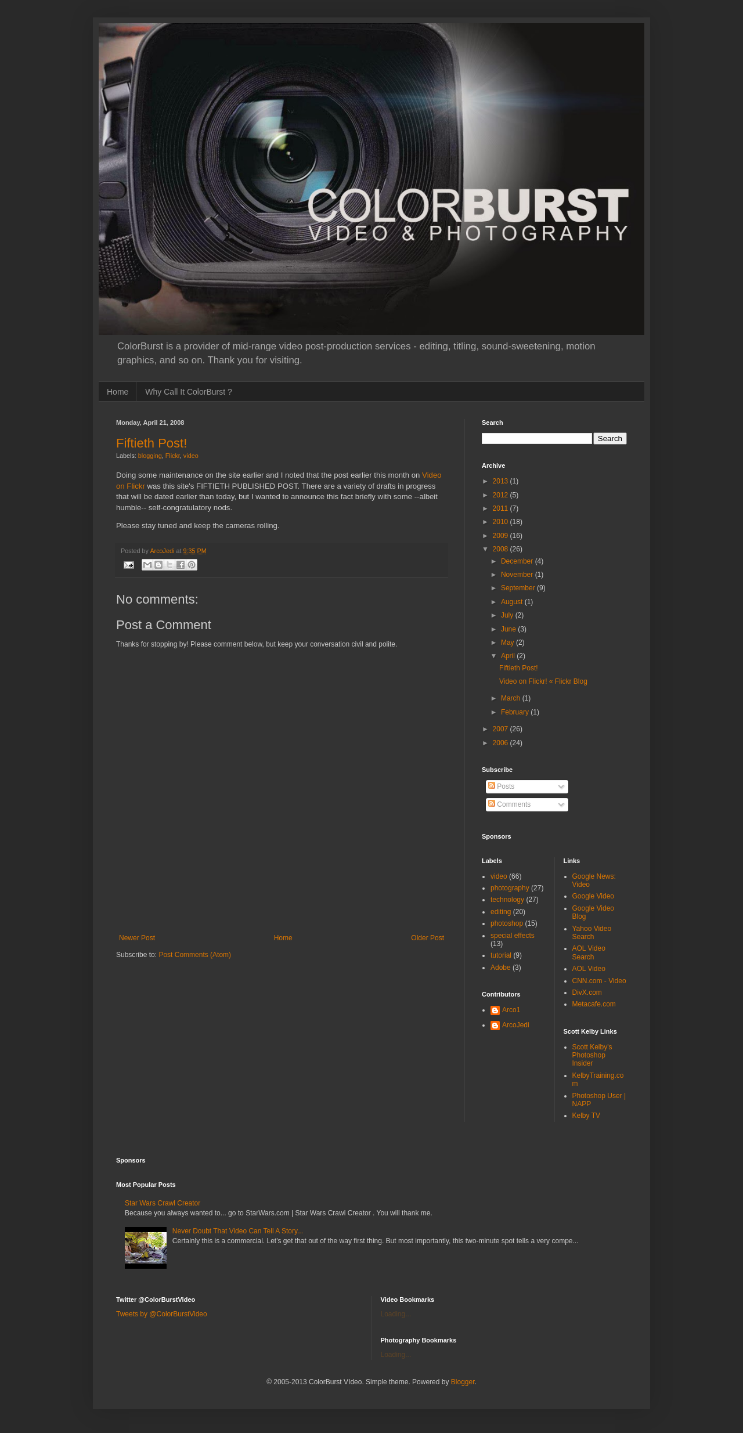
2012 (501, 495)
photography (509, 888)
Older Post (427, 938)
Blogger (463, 1382)
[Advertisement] (281, 915)
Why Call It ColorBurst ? (188, 391)
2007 (501, 729)
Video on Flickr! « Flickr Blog (543, 681)
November (518, 575)
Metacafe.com (594, 1004)
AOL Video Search (588, 952)
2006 (501, 743)
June (509, 629)
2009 (501, 536)
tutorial (500, 955)
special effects (512, 936)
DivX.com (587, 992)
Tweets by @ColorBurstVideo (161, 1314)
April (509, 656)
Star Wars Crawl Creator (162, 1203)
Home (117, 391)
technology (507, 900)
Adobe (500, 967)
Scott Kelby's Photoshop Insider (592, 1055)
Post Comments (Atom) (194, 955)
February (516, 712)
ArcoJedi (515, 1025)
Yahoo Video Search (592, 933)
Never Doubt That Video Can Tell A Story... (237, 1231)
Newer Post (137, 938)
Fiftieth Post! (151, 443)
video (191, 455)
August (513, 602)
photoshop (506, 923)
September (519, 588)
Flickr (172, 455)
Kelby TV (586, 1115)
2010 (501, 522)
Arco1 (511, 1010)
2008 (501, 549)
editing (500, 912)
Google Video (593, 896)
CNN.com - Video (599, 981)
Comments (509, 804)
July (508, 615)
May (508, 642)
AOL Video (588, 969)
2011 (501, 508)
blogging (150, 455)
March (511, 698)
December (518, 561)
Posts (501, 786)
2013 (501, 481)
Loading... (396, 1314)
